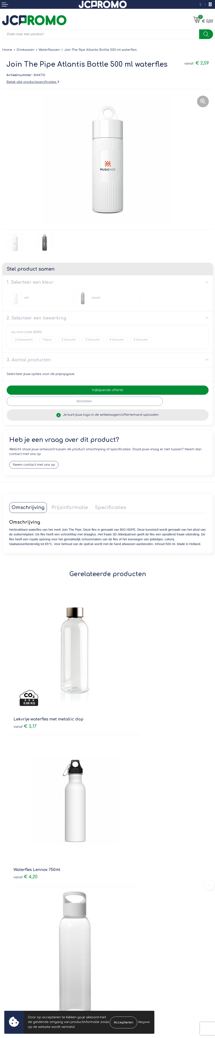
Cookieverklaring (123, 931)
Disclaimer (118, 943)
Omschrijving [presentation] (28, 507)
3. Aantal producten (29, 359)
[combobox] (100, 34)
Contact (8, 925)
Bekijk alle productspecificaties (32, 82)
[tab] (28, 507)
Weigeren (144, 1022)
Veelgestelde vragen (126, 872)
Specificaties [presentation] (110, 507)
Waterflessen (49, 50)
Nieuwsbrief (119, 866)
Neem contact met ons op (34, 465)
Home (7, 50)
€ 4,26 (124, 817)
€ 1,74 (25, 811)
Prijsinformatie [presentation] (69, 507)
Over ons (117, 860)
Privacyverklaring (123, 937)
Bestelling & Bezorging (20, 931)
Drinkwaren (25, 50)
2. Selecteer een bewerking (36, 318)
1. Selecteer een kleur (30, 282)
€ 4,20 (124, 692)
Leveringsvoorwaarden (128, 925)
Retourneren (12, 937)
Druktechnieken (122, 878)
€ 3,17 (25, 692)
